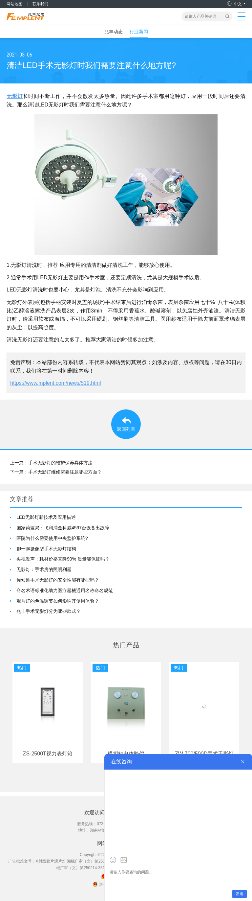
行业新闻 (139, 31)
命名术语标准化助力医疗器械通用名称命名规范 (64, 590)
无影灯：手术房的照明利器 (44, 569)
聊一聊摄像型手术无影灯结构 (46, 548)
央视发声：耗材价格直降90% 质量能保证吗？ (63, 559)
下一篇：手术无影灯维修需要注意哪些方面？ (56, 471)
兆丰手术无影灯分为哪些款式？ (48, 611)
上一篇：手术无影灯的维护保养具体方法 (51, 462)
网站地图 (14, 4)
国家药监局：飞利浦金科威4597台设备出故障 (62, 527)
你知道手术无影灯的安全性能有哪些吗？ (57, 580)
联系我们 (40, 4)
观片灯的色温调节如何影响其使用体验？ (57, 601)
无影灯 (15, 96)
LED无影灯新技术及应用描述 (46, 517)
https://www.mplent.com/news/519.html (55, 383)
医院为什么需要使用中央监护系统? (52, 538)
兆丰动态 (113, 31)
